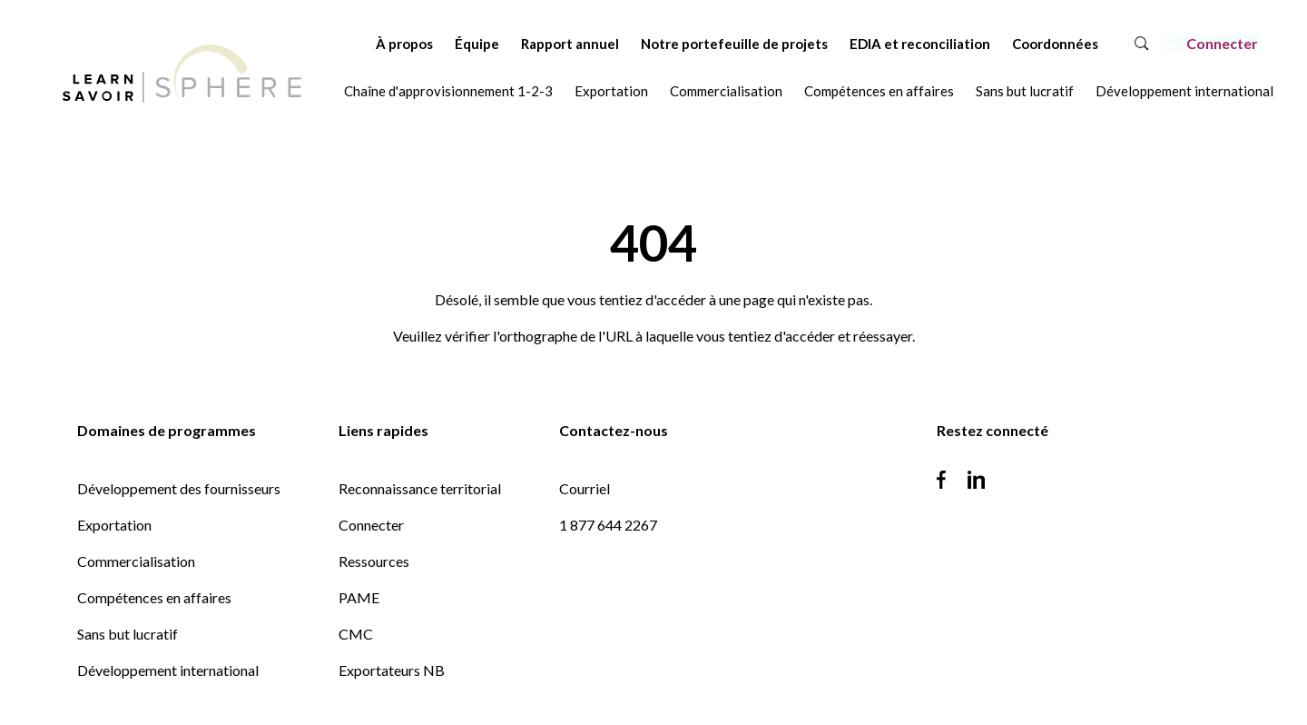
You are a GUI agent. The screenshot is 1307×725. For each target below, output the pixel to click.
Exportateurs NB (392, 670)
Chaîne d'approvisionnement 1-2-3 (448, 91)
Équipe (428, 43)
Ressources (374, 561)
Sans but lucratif (1025, 91)
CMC (356, 633)
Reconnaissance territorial (420, 488)
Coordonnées (1006, 43)
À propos (355, 43)
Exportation (611, 91)
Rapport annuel (521, 43)
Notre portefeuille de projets (685, 43)
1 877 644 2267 (608, 524)
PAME (359, 597)
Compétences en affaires (879, 91)
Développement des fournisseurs (178, 488)
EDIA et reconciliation (871, 43)
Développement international (1184, 91)
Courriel (584, 488)
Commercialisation (726, 91)
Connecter (371, 524)
